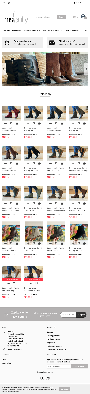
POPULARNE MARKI (52, 31)
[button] (51, 327)
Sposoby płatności (53, 336)
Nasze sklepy (7, 363)
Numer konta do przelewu (56, 350)
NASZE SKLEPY (72, 31)
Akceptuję (65, 389)
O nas (4, 359)
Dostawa (50, 332)
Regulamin (51, 343)
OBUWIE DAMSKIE (12, 31)
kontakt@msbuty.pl (15, 349)
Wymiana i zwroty (53, 339)
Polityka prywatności (54, 346)
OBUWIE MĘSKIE (32, 31)
